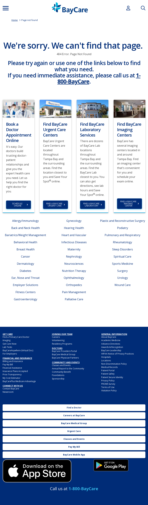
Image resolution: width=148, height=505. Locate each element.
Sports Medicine (122, 264)
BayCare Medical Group (63, 354)
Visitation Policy (109, 390)
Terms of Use (107, 387)
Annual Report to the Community (68, 368)
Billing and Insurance (13, 361)
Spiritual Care (122, 256)
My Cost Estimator (11, 377)
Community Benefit (61, 371)
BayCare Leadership (111, 350)
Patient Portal (107, 370)
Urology (122, 278)
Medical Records (109, 367)
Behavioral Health (25, 242)
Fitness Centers (25, 292)
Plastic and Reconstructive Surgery (122, 221)
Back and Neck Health (25, 228)
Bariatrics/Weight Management (25, 235)
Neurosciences (74, 264)
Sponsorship (58, 378)
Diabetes (25, 271)
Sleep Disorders (122, 249)
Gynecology (73, 221)
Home (14, 20)
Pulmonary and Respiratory (122, 235)
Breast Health (26, 249)
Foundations (58, 375)
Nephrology (74, 256)
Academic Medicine (110, 340)
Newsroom (8, 391)
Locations (106, 360)
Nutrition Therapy (74, 271)
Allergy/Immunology (25, 221)
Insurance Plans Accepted (15, 371)
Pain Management (74, 292)
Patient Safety (107, 373)
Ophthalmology (74, 278)
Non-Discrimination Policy (114, 363)
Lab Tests (7, 347)
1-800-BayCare (83, 488)
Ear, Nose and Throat (25, 278)
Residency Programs (62, 343)
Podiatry (122, 228)
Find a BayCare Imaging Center (128, 203)
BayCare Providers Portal (64, 351)
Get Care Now (9, 343)
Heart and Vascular (73, 235)
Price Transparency (12, 374)
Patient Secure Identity (112, 377)
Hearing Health (74, 228)
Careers (56, 337)
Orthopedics (74, 285)
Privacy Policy (107, 380)
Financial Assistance (12, 367)
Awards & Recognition (112, 347)
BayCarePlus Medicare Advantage (19, 381)
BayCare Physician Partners (65, 357)
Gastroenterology (25, 299)
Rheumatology (122, 242)
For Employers (10, 353)
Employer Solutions (25, 285)
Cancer (25, 256)
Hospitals (106, 357)
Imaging (6, 340)
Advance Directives (110, 343)
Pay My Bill (8, 364)
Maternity (74, 249)
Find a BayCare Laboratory (91, 204)
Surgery (122, 271)
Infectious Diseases (74, 242)
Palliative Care (74, 299)
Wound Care (122, 285)
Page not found (29, 20)
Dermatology (25, 264)
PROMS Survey (108, 383)
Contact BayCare (11, 388)
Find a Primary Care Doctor (16, 337)
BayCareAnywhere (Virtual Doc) (18, 350)
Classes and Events (61, 365)
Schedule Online (17, 204)
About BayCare (108, 337)
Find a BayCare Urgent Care (54, 204)
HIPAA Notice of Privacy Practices (117, 353)
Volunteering (58, 340)
